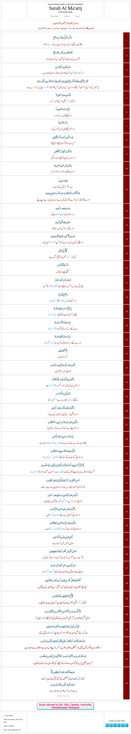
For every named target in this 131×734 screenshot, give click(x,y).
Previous (54, 16)
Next (77, 16)
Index (66, 16)
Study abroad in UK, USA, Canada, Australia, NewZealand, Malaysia (65, 706)
